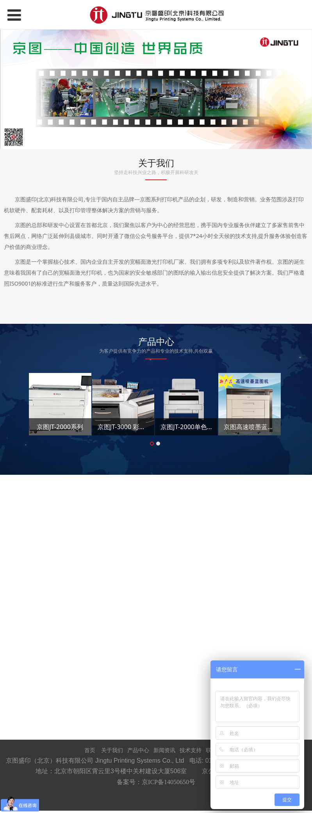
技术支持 (190, 750)
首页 (89, 750)
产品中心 (138, 750)
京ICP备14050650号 (168, 782)
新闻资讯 (164, 750)
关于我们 (112, 750)
